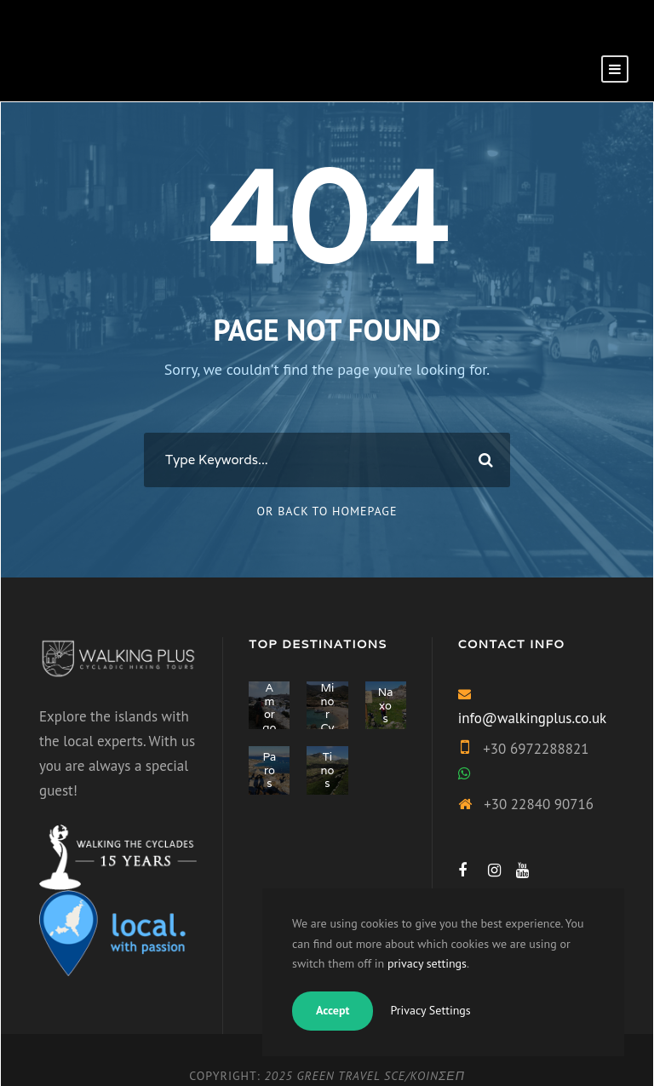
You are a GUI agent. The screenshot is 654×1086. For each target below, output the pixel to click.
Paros (269, 770)
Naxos (385, 705)
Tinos (328, 770)
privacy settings (427, 963)
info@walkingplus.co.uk (532, 718)
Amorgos (269, 714)
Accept (332, 1010)
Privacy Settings (430, 1010)
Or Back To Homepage (327, 511)
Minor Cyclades (328, 728)
